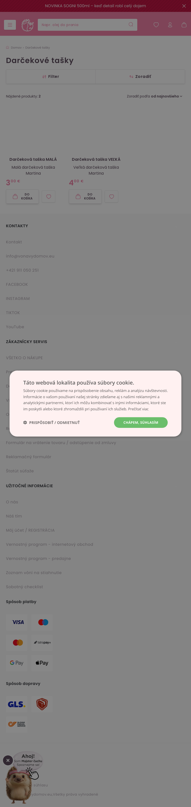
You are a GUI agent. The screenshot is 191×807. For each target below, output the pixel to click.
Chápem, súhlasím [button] (140, 422)
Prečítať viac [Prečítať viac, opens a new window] (138, 408)
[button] (51, 422)
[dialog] (95, 403)
